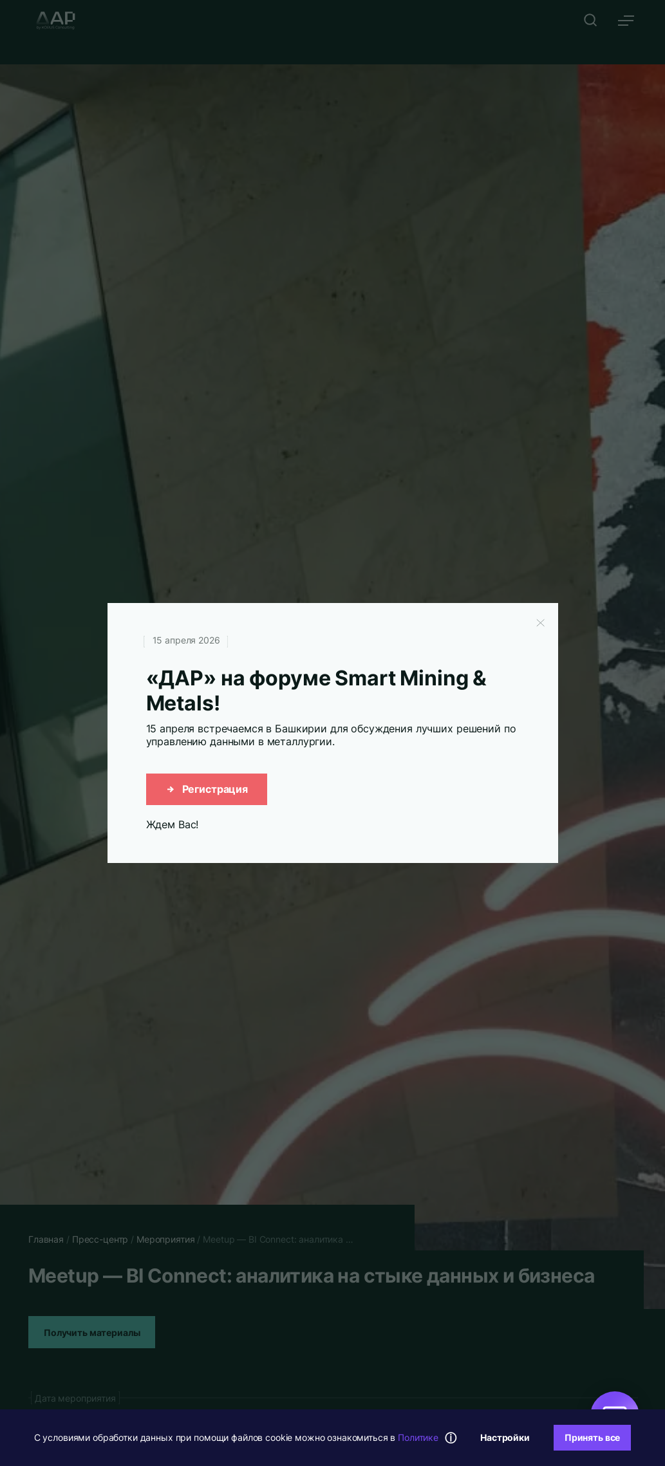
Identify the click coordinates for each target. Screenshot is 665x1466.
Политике (418, 1437)
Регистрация (206, 789)
